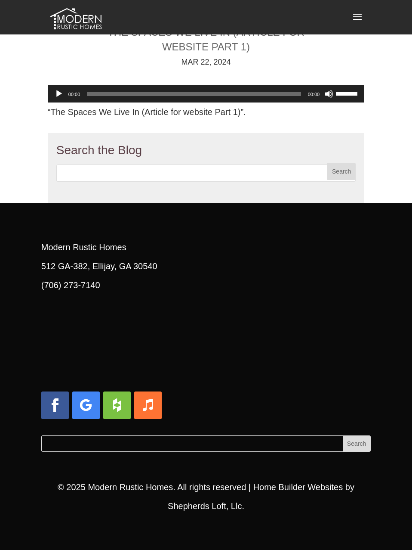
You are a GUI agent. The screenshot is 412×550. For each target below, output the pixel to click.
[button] (357, 22)
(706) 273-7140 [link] (70, 285)
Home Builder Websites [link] (298, 487)
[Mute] (329, 94)
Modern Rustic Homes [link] (130, 487)
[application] (206, 94)
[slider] (194, 94)
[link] (75, 16)
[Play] (59, 94)
